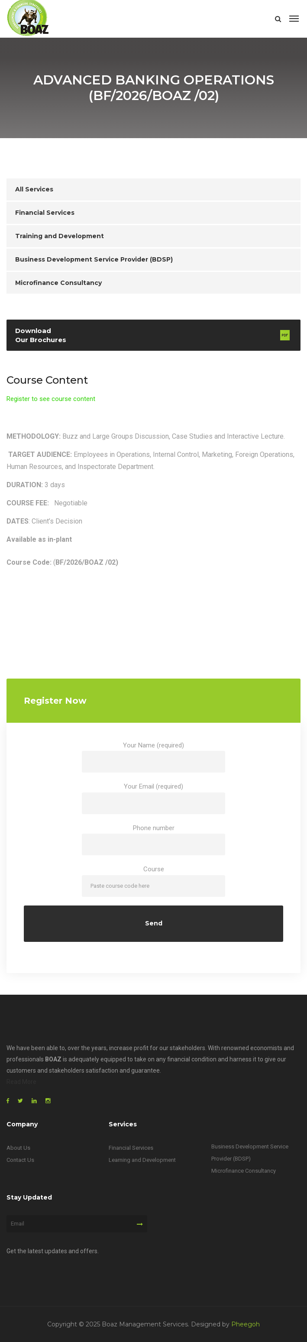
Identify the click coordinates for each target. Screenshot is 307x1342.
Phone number (153, 840)
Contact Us (20, 1160)
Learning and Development (142, 1160)
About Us (18, 1148)
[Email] (76, 1223)
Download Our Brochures (40, 335)
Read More (21, 1081)
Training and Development (59, 236)
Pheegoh (245, 1324)
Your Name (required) (153, 757)
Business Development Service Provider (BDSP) (94, 259)
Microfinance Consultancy (58, 283)
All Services (34, 189)
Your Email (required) (153, 798)
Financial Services (44, 213)
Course (153, 881)
